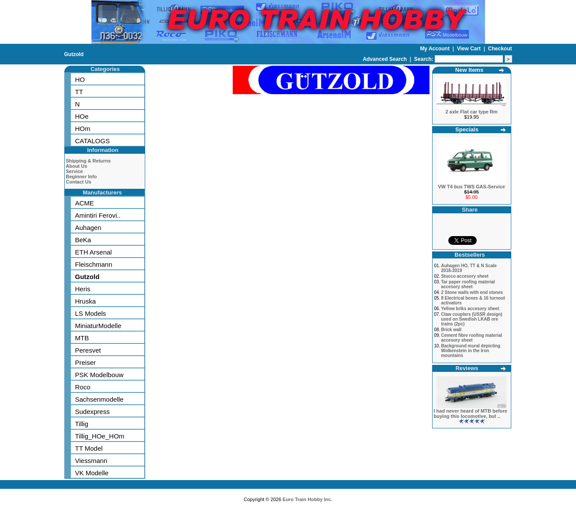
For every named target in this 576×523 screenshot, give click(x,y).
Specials (466, 129)
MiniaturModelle (98, 325)
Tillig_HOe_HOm (100, 436)
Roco (83, 387)
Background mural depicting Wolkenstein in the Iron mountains (470, 350)
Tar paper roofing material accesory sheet (468, 284)
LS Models (90, 313)
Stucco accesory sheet (464, 276)
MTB (82, 338)
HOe (82, 116)
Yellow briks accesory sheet (470, 308)
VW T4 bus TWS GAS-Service (471, 186)
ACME (84, 203)
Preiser (85, 362)
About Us (76, 166)
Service (74, 171)
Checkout (500, 49)
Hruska (85, 301)
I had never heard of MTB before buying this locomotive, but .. (470, 413)
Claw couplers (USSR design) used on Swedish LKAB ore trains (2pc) (471, 319)
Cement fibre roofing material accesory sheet (471, 338)
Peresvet (88, 350)
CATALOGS (92, 141)
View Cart (469, 49)
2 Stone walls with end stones (472, 292)
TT (79, 91)
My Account (435, 49)
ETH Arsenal (93, 252)
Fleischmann (93, 264)
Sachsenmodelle (99, 399)
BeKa (83, 240)
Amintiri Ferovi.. (98, 215)
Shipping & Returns (88, 160)
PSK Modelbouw (99, 374)
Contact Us (78, 181)
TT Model (89, 448)
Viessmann (91, 460)
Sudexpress (92, 411)
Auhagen (88, 227)
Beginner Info (81, 176)
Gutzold (74, 54)
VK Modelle (92, 473)
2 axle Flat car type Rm (471, 111)
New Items (469, 70)
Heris (83, 289)
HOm (83, 128)
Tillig (81, 424)
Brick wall (451, 329)
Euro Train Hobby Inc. (307, 499)
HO (80, 79)
